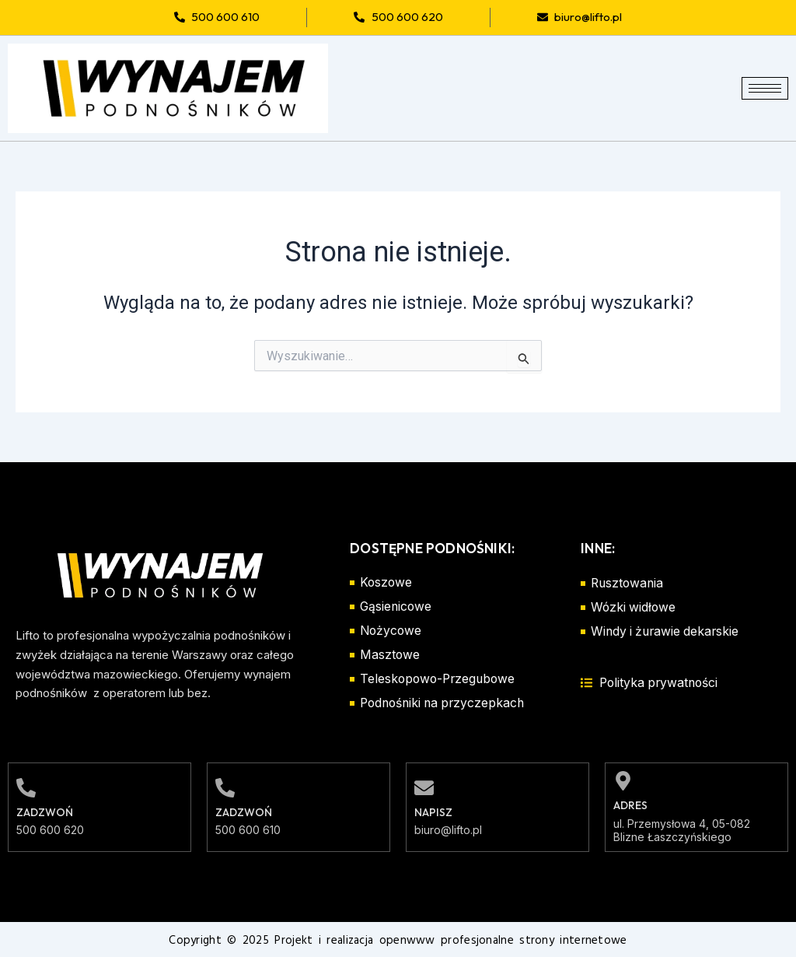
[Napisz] (424, 787)
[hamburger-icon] (765, 88)
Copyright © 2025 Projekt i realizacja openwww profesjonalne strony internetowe (398, 940)
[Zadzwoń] (26, 787)
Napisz (433, 812)
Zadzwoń (44, 812)
